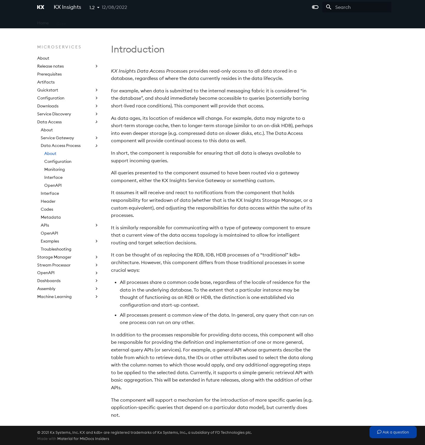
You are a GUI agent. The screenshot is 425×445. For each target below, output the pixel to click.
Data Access (68, 122)
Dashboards (68, 280)
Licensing (157, 21)
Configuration (68, 98)
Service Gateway (70, 137)
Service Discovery (68, 114)
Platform (115, 21)
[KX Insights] (41, 7)
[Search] (356, 7)
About (43, 58)
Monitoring (54, 169)
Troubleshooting (56, 249)
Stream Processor (68, 265)
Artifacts (46, 82)
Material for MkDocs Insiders (83, 438)
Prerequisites (49, 74)
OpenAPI (53, 185)
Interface (53, 177)
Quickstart (68, 90)
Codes (47, 209)
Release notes (68, 66)
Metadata (51, 217)
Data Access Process (70, 145)
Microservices (86, 21)
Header (48, 201)
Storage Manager (68, 257)
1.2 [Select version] (92, 7)
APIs (136, 21)
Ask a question (393, 432)
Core (61, 21)
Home (43, 21)
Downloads (68, 106)
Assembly (68, 288)
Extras (179, 21)
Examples (70, 241)
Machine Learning (68, 296)
